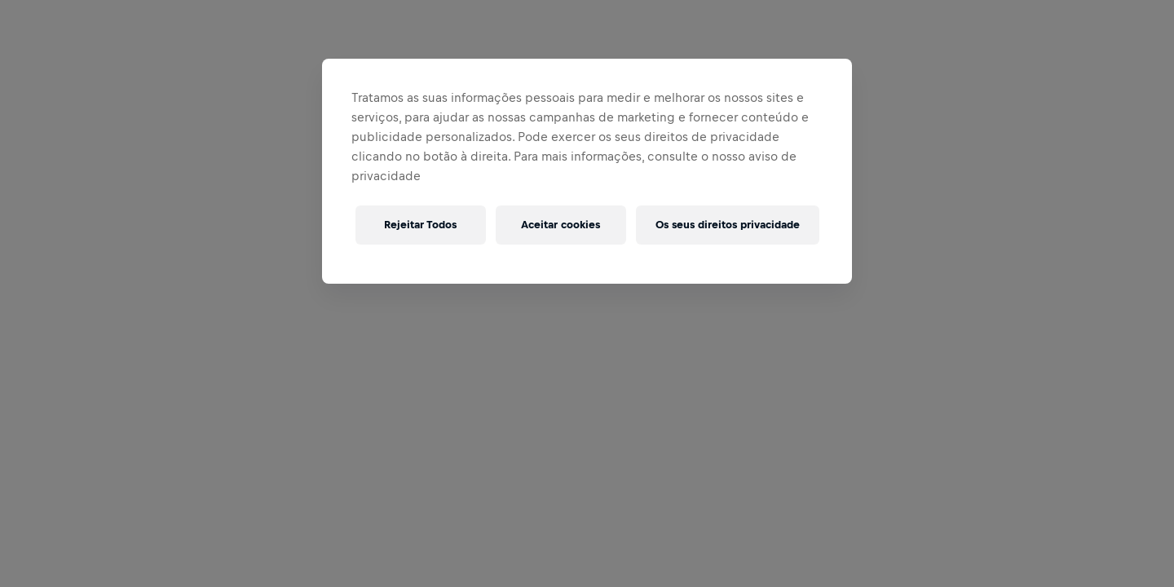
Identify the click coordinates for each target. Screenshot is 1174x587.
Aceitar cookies (560, 224)
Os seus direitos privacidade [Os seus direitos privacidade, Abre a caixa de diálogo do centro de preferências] (727, 224)
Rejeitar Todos (420, 224)
